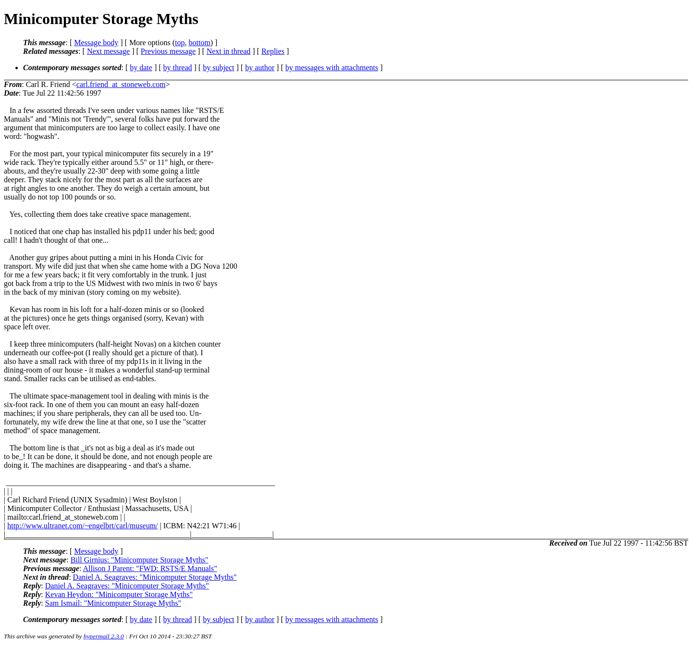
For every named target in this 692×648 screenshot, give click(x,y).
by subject (218, 67)
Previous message (168, 51)
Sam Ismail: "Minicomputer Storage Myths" (113, 603)
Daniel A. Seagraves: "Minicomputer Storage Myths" (155, 577)
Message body (96, 42)
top (180, 42)
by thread (177, 67)
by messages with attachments (331, 67)
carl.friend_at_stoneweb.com (121, 84)
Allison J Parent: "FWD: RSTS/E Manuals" (150, 568)
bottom (199, 42)
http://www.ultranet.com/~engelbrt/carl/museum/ (82, 526)
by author (259, 67)
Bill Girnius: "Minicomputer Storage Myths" (140, 560)
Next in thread (229, 51)
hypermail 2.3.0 (104, 636)
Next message (108, 51)
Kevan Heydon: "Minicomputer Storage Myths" (119, 594)
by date (141, 67)
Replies (272, 51)
